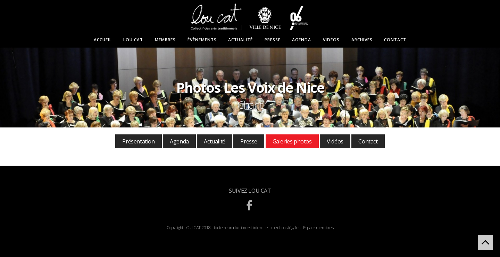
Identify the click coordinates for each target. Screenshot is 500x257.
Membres (165, 40)
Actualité (240, 40)
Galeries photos (292, 141)
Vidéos (335, 141)
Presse (273, 40)
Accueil (103, 40)
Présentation (138, 141)
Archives (362, 40)
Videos (331, 40)
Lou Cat (133, 40)
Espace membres (318, 228)
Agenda (301, 40)
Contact (395, 40)
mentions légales (285, 228)
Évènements (202, 40)
